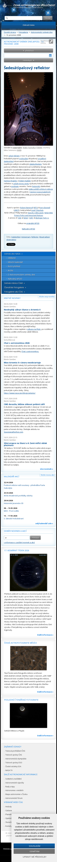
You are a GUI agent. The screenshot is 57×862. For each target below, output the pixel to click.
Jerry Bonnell (45, 207)
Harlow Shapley (10, 181)
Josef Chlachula (37, 210)
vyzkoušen (23, 158)
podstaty (15, 186)
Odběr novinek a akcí (15, 531)
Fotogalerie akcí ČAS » (14, 291)
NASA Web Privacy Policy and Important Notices (33, 214)
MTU (36, 207)
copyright (17, 147)
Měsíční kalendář (15, 262)
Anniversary (26, 237)
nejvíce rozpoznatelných (40, 192)
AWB (19, 150)
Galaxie (8, 810)
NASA (26, 218)
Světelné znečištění (13, 779)
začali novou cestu (21, 183)
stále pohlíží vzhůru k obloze (41, 189)
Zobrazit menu (28, 25)
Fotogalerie (23, 32)
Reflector (35, 237)
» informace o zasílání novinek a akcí (19, 542)
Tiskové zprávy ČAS (13, 754)
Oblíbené (12, 258)
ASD (19, 218)
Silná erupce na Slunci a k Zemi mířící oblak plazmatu (25, 444)
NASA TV (9, 770)
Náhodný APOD (28, 229)
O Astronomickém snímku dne (21, 274)
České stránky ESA (13, 766)
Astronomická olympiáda (15, 758)
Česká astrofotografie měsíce (20, 642)
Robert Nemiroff (26, 207)
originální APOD (32, 223)
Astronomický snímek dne (42, 32)
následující (27, 60)
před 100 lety (14, 156)
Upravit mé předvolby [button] (34, 856)
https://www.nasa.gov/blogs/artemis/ (19, 393)
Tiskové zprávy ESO (13, 762)
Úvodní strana (10, 32)
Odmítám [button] (34, 851)
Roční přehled (14, 266)
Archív (10, 270)
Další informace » (45, 635)
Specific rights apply (36, 213)
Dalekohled (15, 237)
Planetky (9, 814)
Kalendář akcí (11, 476)
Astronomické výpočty (14, 782)
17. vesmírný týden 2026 (16, 550)
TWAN (39, 147)
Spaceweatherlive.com (13, 432)
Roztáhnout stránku (45, 42)
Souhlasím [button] (34, 846)
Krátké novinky (12, 298)
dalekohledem (35, 164)
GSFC (31, 218)
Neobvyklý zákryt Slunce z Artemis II (22, 309)
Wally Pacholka (29, 147)
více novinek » (46, 469)
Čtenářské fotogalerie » (15, 287)
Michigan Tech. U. (42, 218)
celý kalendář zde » (44, 523)
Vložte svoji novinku (46, 296)
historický (36, 186)
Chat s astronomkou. (30, 351)
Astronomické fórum (14, 798)
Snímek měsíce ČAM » (14, 283)
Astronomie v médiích (14, 790)
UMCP (16, 210)
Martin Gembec (10, 306)
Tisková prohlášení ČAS (15, 751)
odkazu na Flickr (34, 329)
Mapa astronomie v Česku (16, 794)
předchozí (29, 50)
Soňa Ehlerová (9, 340)
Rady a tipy (10, 786)
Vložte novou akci (47, 475)
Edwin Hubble (25, 181)
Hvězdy (8, 806)
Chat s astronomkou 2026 (16, 343)
